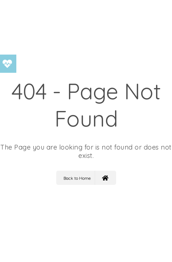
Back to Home (86, 178)
